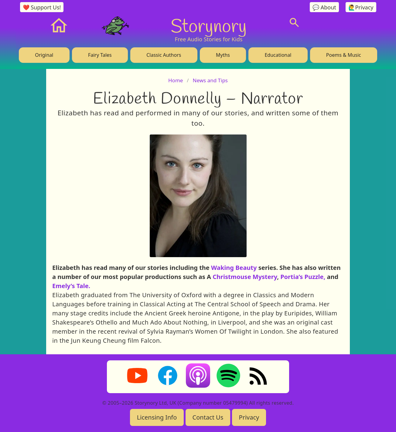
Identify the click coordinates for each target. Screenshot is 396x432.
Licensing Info (157, 417)
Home (175, 80)
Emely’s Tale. (71, 286)
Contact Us (208, 417)
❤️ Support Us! (42, 7)
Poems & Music (343, 55)
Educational (278, 55)
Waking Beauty (234, 268)
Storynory (209, 25)
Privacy (249, 417)
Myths (223, 55)
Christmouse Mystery (245, 277)
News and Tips (210, 80)
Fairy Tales (100, 55)
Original (44, 55)
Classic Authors (163, 55)
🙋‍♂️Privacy (360, 7)
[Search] (294, 22)
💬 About (324, 7)
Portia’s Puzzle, (302, 277)
